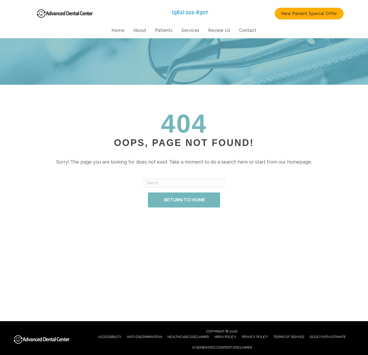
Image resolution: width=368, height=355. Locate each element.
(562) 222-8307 (190, 12)
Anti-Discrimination (144, 336)
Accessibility (109, 336)
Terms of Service (288, 336)
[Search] (184, 182)
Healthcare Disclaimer (188, 336)
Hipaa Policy (225, 336)
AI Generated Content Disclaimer (222, 347)
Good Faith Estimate (328, 336)
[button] (309, 13)
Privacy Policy (255, 336)
